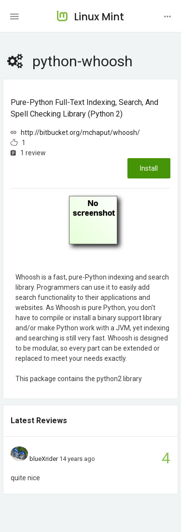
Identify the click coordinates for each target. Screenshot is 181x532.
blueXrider (43, 458)
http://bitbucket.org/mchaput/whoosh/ (80, 132)
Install (149, 168)
